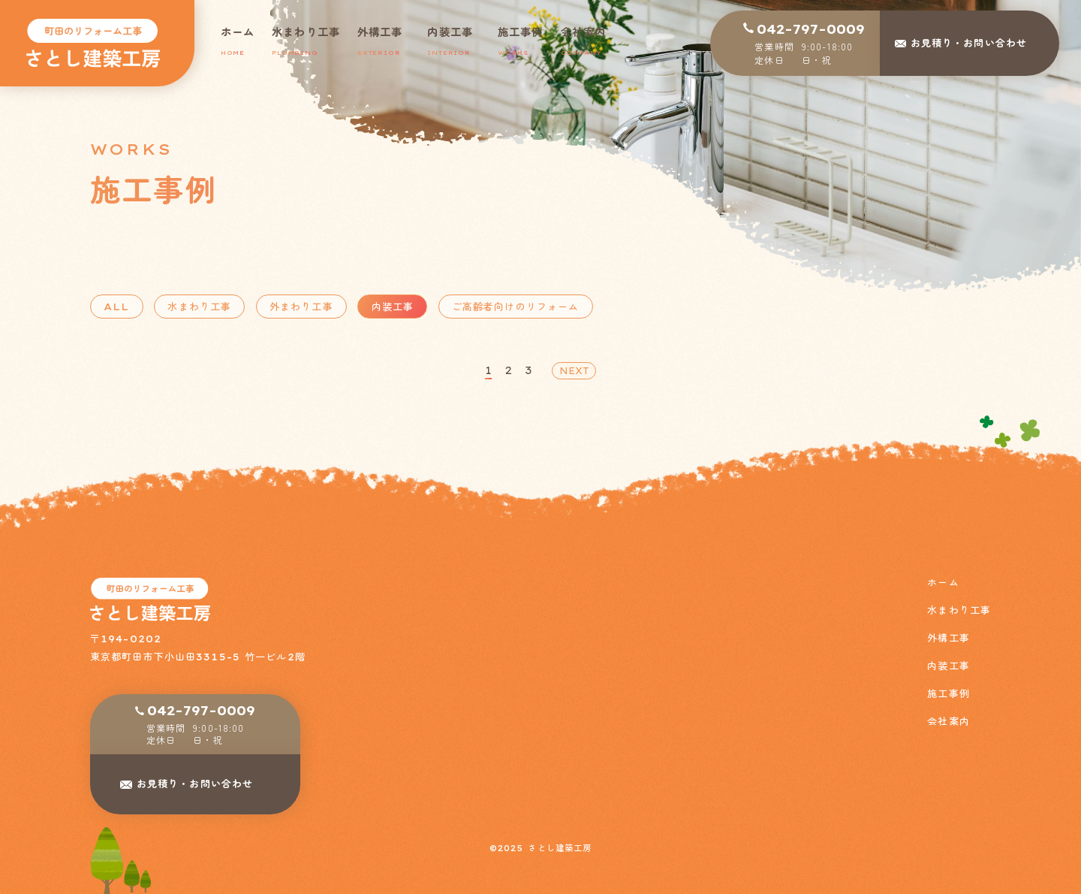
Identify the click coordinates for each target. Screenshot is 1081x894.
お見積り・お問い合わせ (195, 784)
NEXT (574, 370)
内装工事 (393, 307)
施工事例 (948, 694)
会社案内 (948, 721)
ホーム (943, 582)
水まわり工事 (200, 307)
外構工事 (948, 638)
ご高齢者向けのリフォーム (515, 307)
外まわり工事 (301, 307)
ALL (116, 307)
